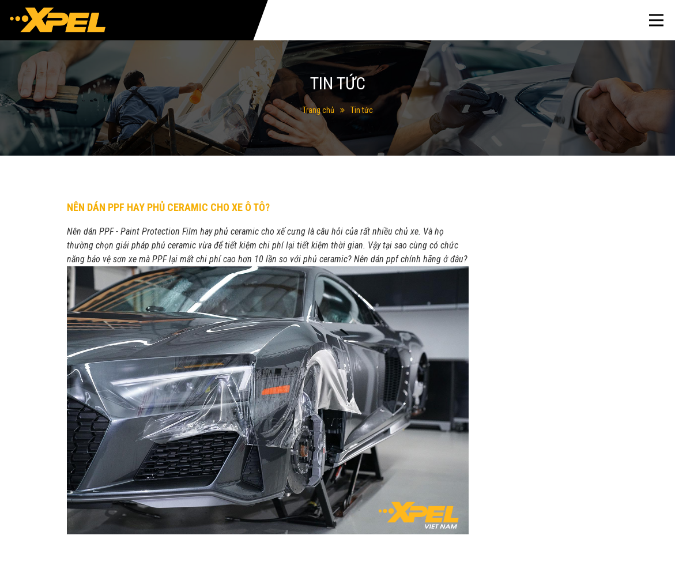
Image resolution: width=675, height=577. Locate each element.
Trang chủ (318, 110)
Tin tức (361, 110)
